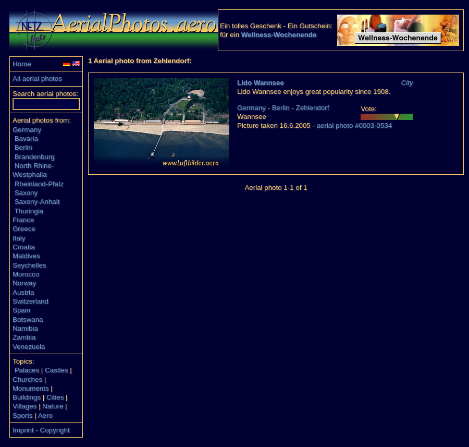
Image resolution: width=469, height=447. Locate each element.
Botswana (28, 319)
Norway (24, 283)
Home (22, 64)
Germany (27, 130)
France (23, 220)
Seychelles (29, 265)
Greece (24, 229)
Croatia (24, 247)
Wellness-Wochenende (279, 35)
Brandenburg (35, 157)
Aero (45, 415)
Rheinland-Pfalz (39, 184)
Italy (19, 238)
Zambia (24, 337)
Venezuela (29, 347)
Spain (21, 310)
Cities (55, 397)
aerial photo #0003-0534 (354, 125)
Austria (23, 292)
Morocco (26, 274)
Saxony (26, 193)
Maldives (26, 256)
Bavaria (26, 138)
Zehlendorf (312, 108)
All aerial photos (37, 78)
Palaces (27, 370)
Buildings (27, 397)
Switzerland (30, 301)
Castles (56, 370)
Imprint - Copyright (41, 430)
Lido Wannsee (260, 83)
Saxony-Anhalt (37, 202)
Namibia (25, 328)
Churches (27, 379)
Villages (24, 406)
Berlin (23, 147)
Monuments (31, 388)
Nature (52, 406)
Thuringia (28, 211)
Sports (23, 415)
